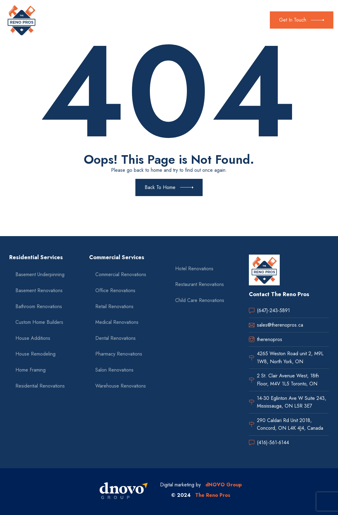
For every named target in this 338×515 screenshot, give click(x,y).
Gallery (169, 19)
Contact (192, 19)
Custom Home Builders (39, 322)
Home (55, 19)
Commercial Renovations (120, 274)
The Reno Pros (212, 495)
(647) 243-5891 (244, 16)
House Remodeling (35, 353)
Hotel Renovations (194, 268)
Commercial (137, 19)
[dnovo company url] (123, 491)
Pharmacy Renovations (118, 353)
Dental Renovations (115, 338)
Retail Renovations (114, 306)
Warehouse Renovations (120, 385)
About (75, 19)
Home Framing (30, 369)
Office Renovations (115, 290)
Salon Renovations (114, 369)
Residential (101, 19)
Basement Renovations (39, 290)
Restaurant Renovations (199, 284)
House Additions (32, 338)
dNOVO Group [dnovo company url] (223, 484)
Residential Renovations (40, 385)
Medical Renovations (116, 322)
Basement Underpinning (39, 274)
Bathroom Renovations (38, 306)
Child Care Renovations (199, 300)
